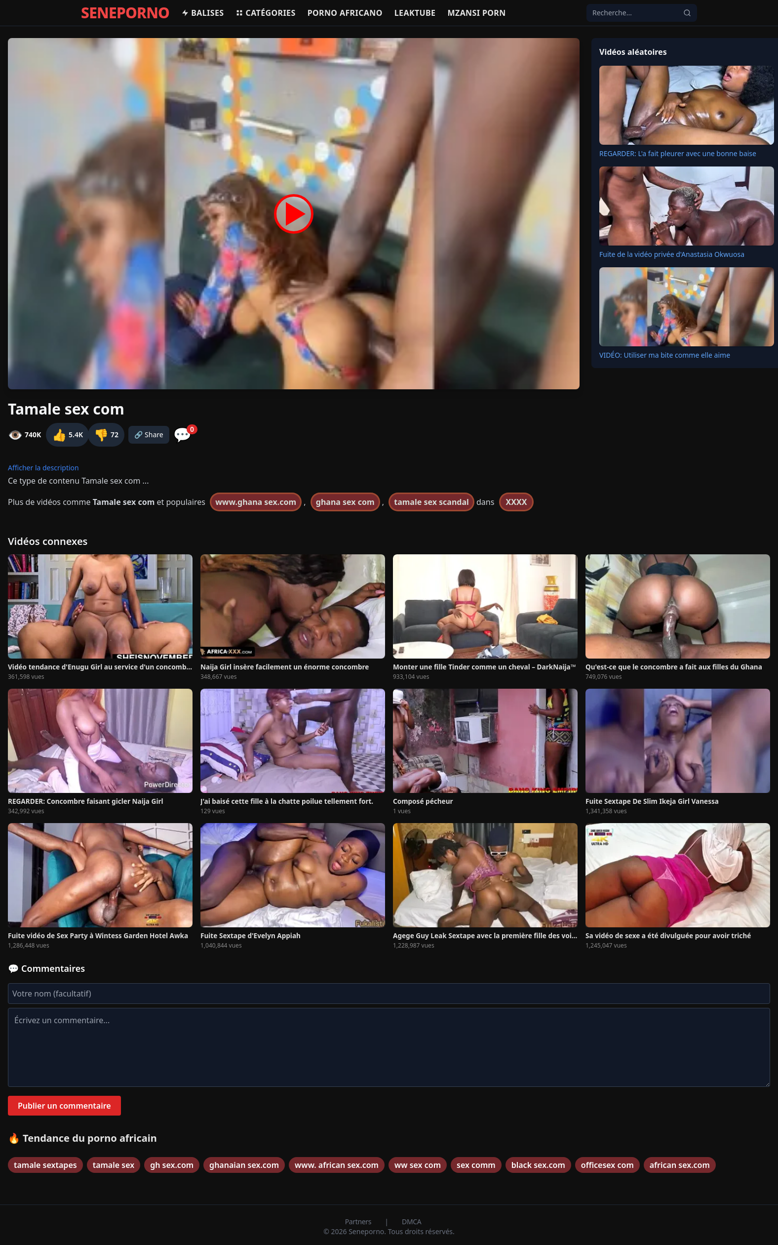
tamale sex (114, 1165)
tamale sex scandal (431, 502)
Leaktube (415, 12)
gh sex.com (172, 1165)
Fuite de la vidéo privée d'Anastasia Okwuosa (671, 254)
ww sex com (417, 1165)
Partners (359, 1221)
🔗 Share (148, 434)
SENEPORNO (125, 13)
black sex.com (538, 1165)
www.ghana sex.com (255, 502)
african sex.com (680, 1165)
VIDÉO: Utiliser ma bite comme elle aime (664, 355)
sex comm (476, 1165)
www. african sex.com (337, 1165)
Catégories (265, 12)
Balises (202, 12)
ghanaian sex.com (244, 1165)
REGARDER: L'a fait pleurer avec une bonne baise (677, 153)
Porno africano (345, 12)
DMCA (411, 1221)
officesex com (607, 1165)
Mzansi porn (476, 12)
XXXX (516, 502)
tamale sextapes (45, 1165)
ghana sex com (345, 502)
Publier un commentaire (64, 1105)
